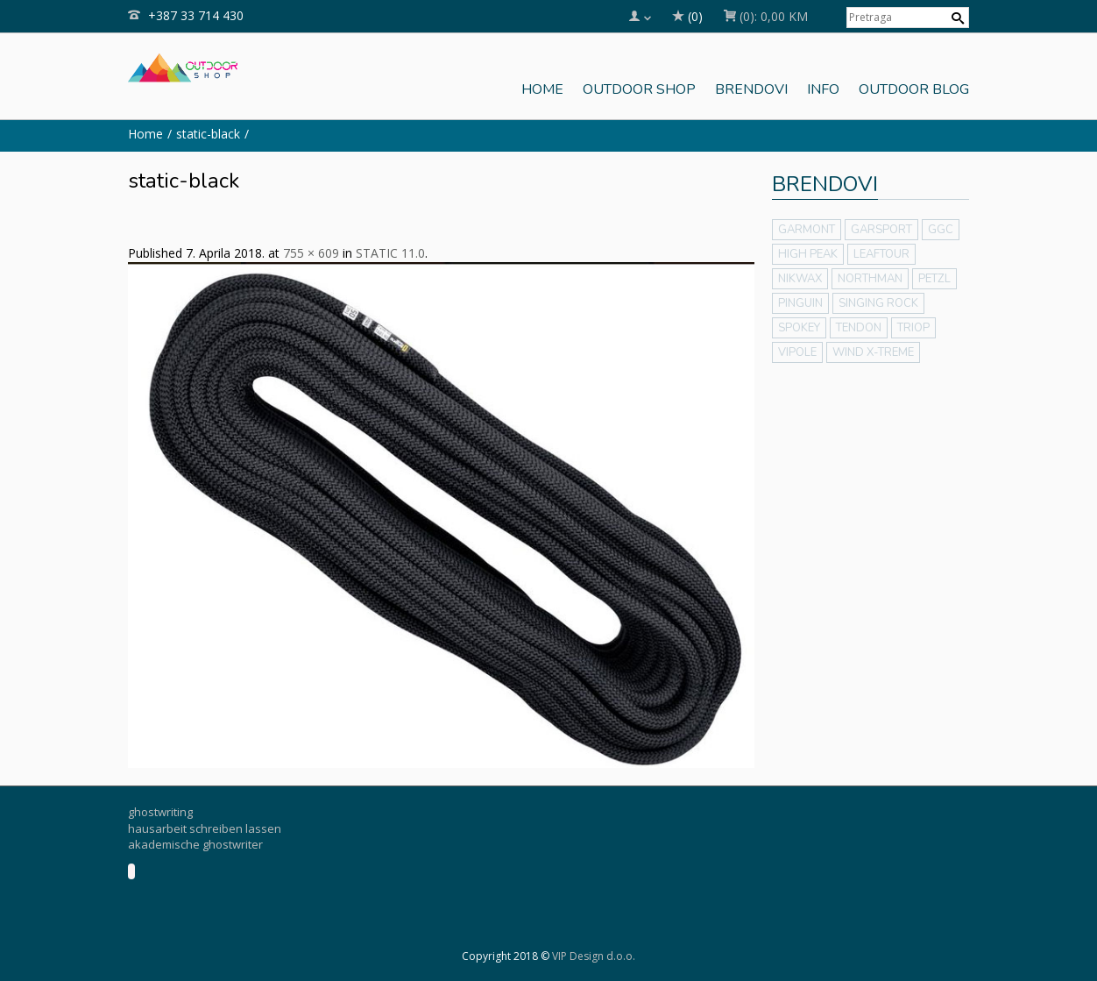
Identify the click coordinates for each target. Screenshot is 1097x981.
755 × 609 (311, 253)
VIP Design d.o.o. (593, 956)
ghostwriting (160, 812)
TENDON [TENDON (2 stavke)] (858, 328)
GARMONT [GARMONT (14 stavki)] (806, 230)
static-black (208, 133)
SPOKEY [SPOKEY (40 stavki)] (799, 328)
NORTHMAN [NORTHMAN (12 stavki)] (870, 279)
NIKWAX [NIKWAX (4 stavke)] (800, 279)
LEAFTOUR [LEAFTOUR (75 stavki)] (881, 254)
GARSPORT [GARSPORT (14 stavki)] (881, 230)
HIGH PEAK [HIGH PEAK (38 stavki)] (808, 254)
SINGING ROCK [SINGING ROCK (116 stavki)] (878, 303)
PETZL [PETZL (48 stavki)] (934, 279)
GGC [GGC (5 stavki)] (940, 230)
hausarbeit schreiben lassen (204, 828)
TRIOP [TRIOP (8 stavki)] (913, 328)
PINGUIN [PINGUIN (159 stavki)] (800, 303)
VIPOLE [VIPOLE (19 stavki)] (797, 352)
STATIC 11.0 (390, 253)
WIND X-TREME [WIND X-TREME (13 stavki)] (873, 352)
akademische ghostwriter (195, 844)
